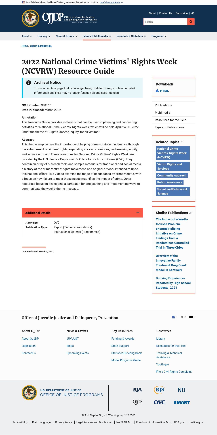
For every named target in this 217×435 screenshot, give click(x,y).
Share (193, 13)
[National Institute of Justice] (181, 388)
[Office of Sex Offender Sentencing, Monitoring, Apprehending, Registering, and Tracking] (182, 401)
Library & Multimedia (41, 45)
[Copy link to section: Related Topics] (181, 141)
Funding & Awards (122, 338)
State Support (120, 346)
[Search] (165, 21)
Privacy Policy (63, 422)
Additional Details (37, 213)
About (152, 13)
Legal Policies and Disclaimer (94, 422)
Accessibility (20, 422)
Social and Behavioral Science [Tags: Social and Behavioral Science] (172, 191)
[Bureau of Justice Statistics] (159, 392)
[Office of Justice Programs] (30, 18)
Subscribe (182, 13)
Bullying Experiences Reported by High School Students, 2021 (173, 282)
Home (25, 45)
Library (160, 338)
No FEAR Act (124, 422)
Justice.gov (196, 422)
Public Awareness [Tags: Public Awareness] (169, 182)
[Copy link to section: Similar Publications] (190, 212)
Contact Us (165, 13)
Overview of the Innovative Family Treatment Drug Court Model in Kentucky (171, 263)
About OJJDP (30, 338)
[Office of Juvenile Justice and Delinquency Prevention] (137, 403)
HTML (164, 90)
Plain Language (41, 422)
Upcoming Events (78, 353)
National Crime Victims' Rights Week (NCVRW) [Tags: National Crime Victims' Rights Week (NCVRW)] (172, 153)
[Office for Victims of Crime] (159, 402)
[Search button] (191, 21)
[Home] (69, 18)
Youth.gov (162, 364)
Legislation (29, 346)
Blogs (70, 346)
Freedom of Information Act (153, 422)
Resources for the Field (171, 346)
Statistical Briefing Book (126, 353)
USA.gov (179, 422)
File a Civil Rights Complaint (174, 371)
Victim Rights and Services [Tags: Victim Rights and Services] (169, 166)
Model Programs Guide (126, 360)
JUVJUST (73, 338)
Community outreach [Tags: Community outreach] (172, 175)
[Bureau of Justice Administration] (137, 388)
